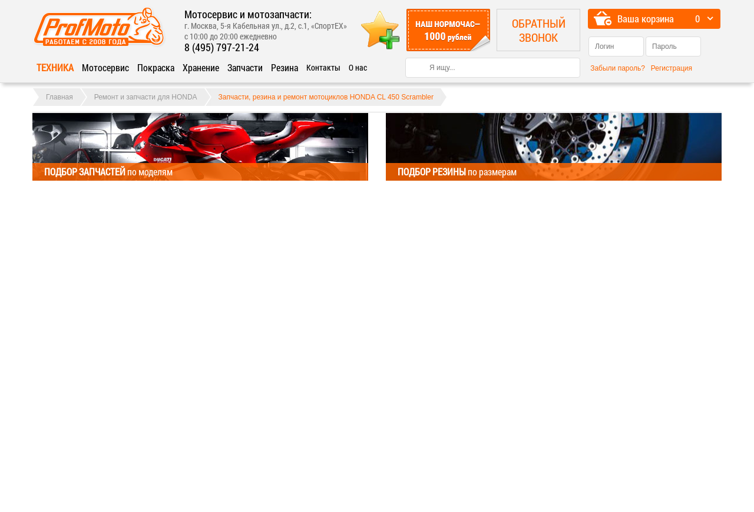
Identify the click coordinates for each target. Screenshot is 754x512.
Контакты (323, 67)
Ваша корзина (645, 18)
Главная (59, 97)
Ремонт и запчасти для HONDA (145, 97)
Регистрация (671, 68)
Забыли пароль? (617, 68)
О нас (358, 67)
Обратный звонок (539, 30)
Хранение (201, 67)
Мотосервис (105, 67)
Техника (55, 67)
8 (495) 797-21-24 (221, 47)
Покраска (155, 67)
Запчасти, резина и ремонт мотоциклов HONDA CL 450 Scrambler (326, 97)
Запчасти (245, 67)
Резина (284, 67)
